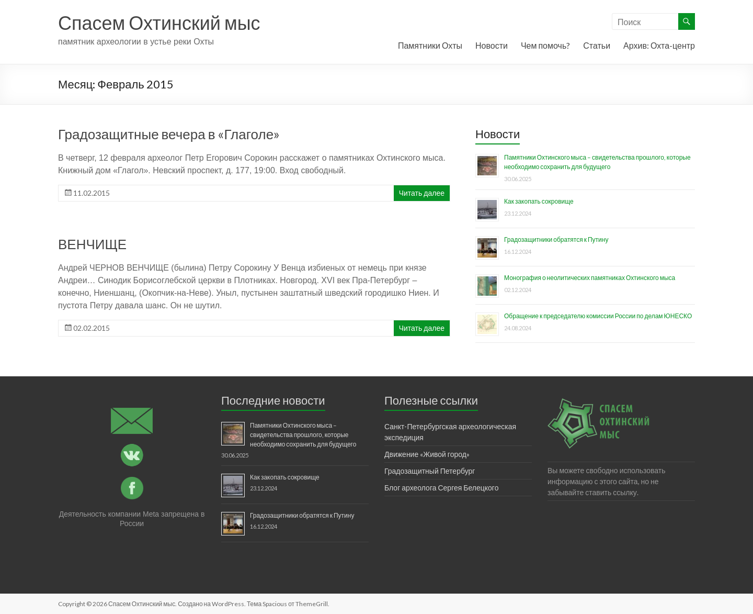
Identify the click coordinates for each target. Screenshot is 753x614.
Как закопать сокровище (539, 201)
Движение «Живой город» (427, 454)
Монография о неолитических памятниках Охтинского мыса (589, 278)
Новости (491, 45)
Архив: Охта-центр (659, 45)
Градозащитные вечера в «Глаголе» (169, 134)
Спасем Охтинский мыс (159, 22)
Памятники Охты (430, 45)
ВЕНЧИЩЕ (92, 244)
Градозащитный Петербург (429, 470)
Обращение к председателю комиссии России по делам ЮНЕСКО (598, 316)
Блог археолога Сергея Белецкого (441, 487)
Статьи (596, 45)
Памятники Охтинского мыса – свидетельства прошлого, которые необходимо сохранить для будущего (303, 434)
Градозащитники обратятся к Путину (556, 239)
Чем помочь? (545, 45)
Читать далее (421, 192)
